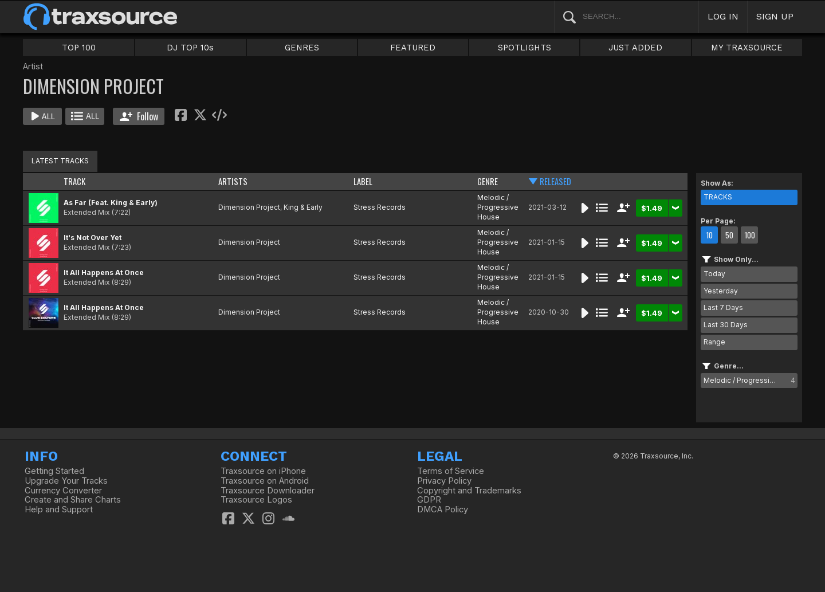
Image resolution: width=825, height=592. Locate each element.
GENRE (487, 181)
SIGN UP (774, 16)
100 (749, 235)
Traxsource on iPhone (263, 471)
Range (714, 342)
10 (709, 235)
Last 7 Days (723, 307)
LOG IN (723, 16)
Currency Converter (63, 490)
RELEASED (555, 181)
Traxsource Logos (256, 500)
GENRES (302, 47)
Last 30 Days (726, 324)
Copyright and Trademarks (469, 490)
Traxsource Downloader (268, 490)
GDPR (429, 500)
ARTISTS (232, 181)
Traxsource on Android (265, 481)
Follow (139, 116)
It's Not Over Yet (92, 237)
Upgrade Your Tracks (66, 481)
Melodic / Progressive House (497, 207)
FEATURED (412, 47)
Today (714, 273)
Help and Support (59, 509)
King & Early (303, 207)
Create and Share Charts (73, 500)
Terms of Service (450, 471)
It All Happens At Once (104, 272)
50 (729, 235)
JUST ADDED (635, 47)
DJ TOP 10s (190, 47)
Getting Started (54, 471)
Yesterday (721, 291)
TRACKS (718, 197)
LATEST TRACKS (60, 160)
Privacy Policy (444, 481)
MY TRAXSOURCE (747, 47)
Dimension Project (249, 207)
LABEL (362, 181)
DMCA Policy (442, 509)
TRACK (74, 181)
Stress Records (379, 207)
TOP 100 (79, 47)
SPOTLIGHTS (524, 47)
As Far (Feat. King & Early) (111, 202)
